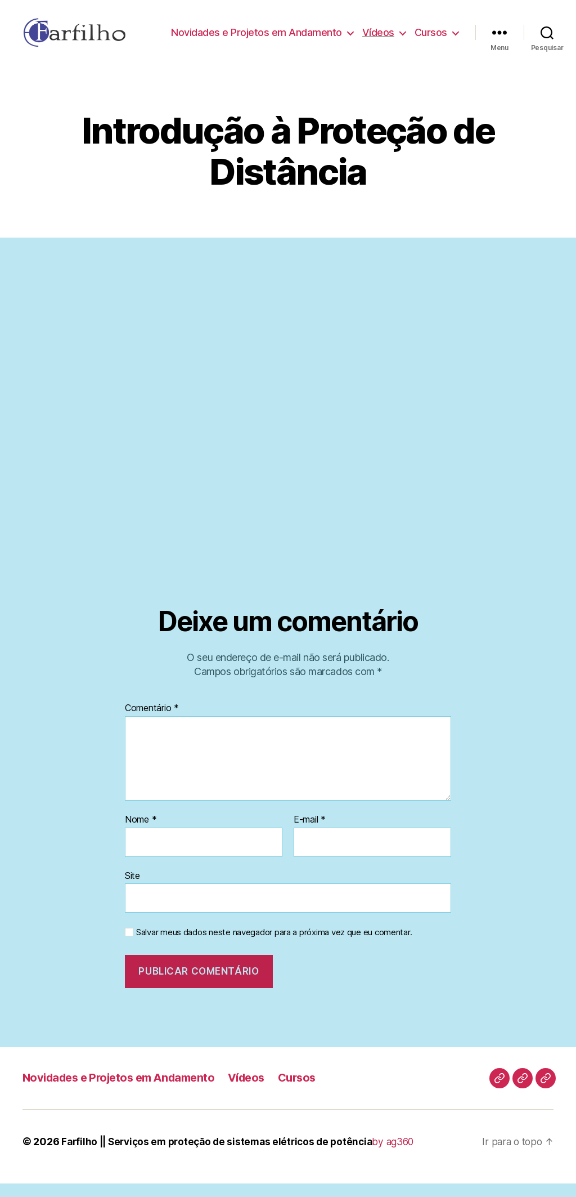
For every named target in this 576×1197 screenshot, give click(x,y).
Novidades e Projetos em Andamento (309, 31)
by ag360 (406, 1155)
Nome (140, 834)
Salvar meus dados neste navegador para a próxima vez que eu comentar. (274, 946)
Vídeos (431, 31)
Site (132, 889)
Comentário (152, 722)
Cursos (431, 47)
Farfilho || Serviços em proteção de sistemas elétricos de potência (222, 1155)
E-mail (310, 834)
